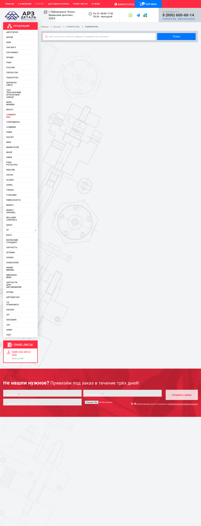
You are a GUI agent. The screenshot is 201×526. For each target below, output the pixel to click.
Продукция (21, 26)
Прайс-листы (23, 344)
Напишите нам (169, 19)
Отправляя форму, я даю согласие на (165, 404)
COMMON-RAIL (73, 27)
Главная (45, 27)
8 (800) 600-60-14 (178, 15)
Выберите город (126, 4)
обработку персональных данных (183, 404)
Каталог (57, 27)
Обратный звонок (186, 19)
